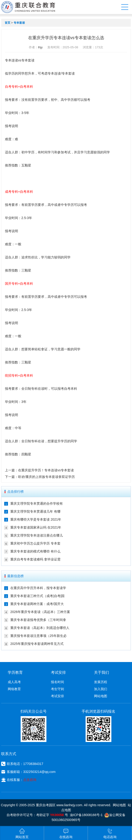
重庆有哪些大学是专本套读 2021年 (35, 519)
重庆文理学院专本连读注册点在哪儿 (36, 535)
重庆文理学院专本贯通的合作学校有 (36, 503)
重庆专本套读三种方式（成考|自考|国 (37, 596)
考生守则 (57, 689)
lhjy (40, 47)
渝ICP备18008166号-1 (86, 815)
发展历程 (100, 682)
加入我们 (100, 689)
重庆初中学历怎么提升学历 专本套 (35, 543)
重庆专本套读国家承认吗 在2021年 (35, 527)
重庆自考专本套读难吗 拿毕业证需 (35, 559)
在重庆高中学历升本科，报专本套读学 (38, 588)
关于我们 (101, 672)
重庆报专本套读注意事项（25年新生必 (38, 636)
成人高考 (14, 682)
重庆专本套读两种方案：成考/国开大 (37, 604)
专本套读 (19, 22)
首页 (7, 22)
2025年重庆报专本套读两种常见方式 (37, 644)
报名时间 (57, 682)
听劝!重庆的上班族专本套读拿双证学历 (46, 477)
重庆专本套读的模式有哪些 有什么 (35, 551)
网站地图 (100, 696)
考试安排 (57, 696)
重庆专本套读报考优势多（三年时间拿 (38, 620)
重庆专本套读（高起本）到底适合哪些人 (39, 628)
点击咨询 (29, 780)
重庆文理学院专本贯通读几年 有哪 (35, 511)
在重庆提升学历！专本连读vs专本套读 (46, 470)
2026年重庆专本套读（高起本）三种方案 (40, 612)
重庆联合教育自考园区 (30, 7)
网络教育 (14, 689)
